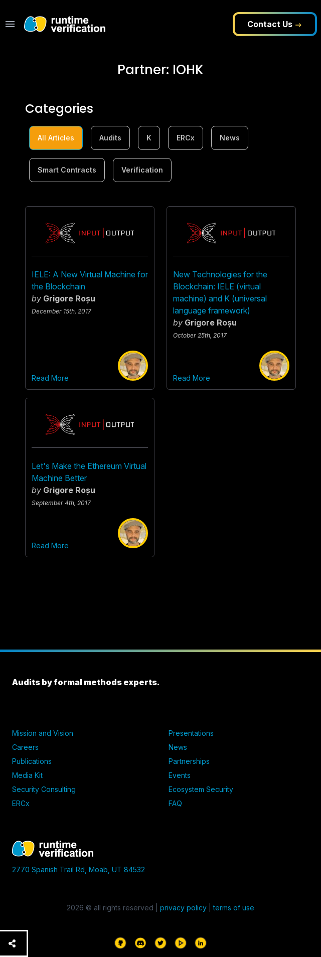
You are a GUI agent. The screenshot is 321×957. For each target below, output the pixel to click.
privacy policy (183, 907)
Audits (110, 137)
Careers (25, 747)
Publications (32, 761)
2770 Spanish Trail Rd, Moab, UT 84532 (78, 869)
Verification (142, 170)
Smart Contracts (67, 170)
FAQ (175, 803)
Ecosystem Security (201, 789)
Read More (50, 378)
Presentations (191, 733)
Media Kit (27, 775)
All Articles (56, 137)
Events (180, 775)
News (230, 137)
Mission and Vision (42, 733)
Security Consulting (44, 789)
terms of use (233, 907)
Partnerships (189, 761)
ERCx (186, 137)
